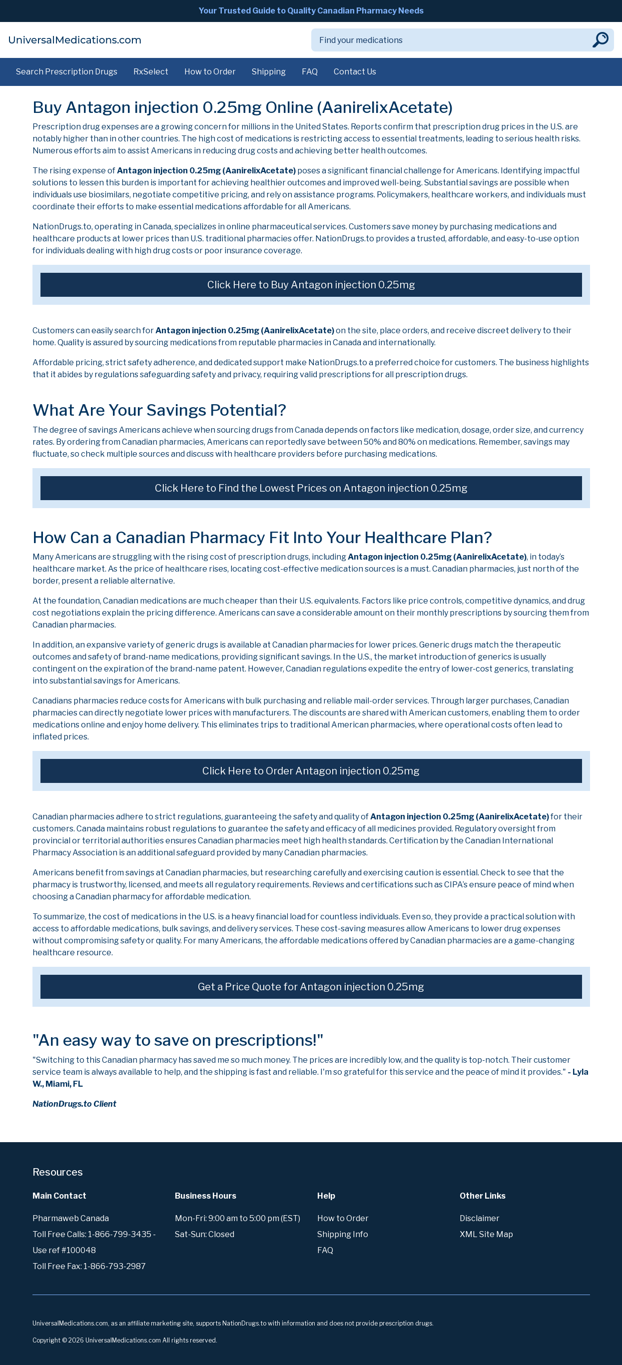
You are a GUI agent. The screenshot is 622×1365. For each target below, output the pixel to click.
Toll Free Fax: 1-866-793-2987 (89, 1266)
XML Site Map (486, 1234)
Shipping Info (342, 1234)
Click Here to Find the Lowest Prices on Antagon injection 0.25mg (311, 488)
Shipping (269, 71)
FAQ (310, 71)
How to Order (210, 71)
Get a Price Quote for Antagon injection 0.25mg (311, 987)
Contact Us (355, 71)
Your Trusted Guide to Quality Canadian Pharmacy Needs (311, 10)
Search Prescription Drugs (66, 71)
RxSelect (150, 71)
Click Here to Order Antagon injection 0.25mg (311, 771)
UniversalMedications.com (74, 40)
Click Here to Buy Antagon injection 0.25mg (311, 285)
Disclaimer (480, 1218)
